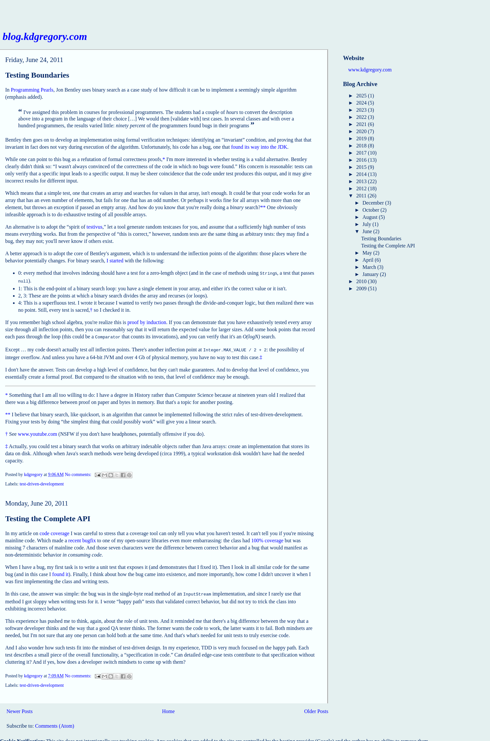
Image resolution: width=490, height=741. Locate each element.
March (369, 267)
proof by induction (147, 321)
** (263, 207)
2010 (362, 281)
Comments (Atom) (54, 722)
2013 (362, 181)
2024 (362, 103)
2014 (362, 174)
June (367, 231)
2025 (362, 95)
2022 (362, 117)
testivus (95, 227)
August (370, 217)
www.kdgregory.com (370, 69)
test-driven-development (41, 481)
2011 (362, 195)
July (367, 224)
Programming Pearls (32, 90)
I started (115, 260)
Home (168, 708)
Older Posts (316, 708)
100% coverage (267, 538)
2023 (362, 110)
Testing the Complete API (47, 516)
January (371, 274)
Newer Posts (19, 708)
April (368, 260)
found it (60, 571)
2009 (362, 288)
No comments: (79, 472)
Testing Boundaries (37, 75)
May (367, 253)
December (373, 203)
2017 (362, 153)
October (371, 210)
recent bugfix (82, 538)
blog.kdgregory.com (45, 36)
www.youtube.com (37, 431)
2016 (362, 160)
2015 (362, 167)
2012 (362, 188)
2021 (362, 124)
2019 (362, 138)
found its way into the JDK (259, 147)
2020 (362, 131)
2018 (362, 145)
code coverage (54, 531)
